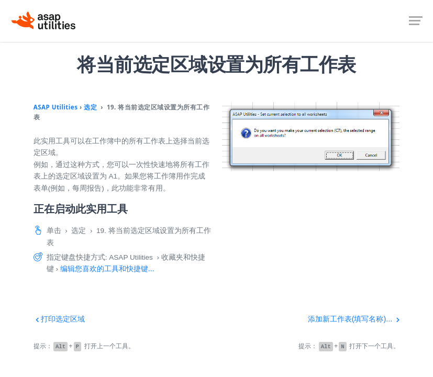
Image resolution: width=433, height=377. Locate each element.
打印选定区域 (59, 319)
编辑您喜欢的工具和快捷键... (107, 268)
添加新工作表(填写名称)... (354, 319)
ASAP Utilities (56, 107)
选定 (90, 107)
